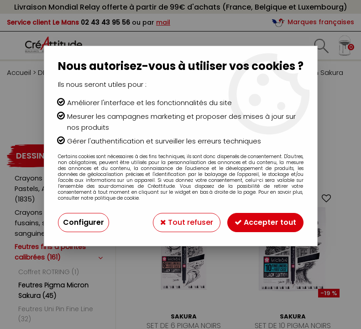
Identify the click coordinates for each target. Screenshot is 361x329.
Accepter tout (265, 222)
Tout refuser (186, 222)
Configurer (83, 222)
